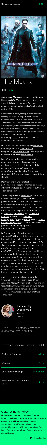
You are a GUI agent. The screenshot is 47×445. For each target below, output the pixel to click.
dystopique (23, 114)
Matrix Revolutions (19, 283)
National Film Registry (20, 272)
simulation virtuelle (13, 120)
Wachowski (26, 154)
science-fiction (26, 149)
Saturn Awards (24, 251)
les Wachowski (34, 106)
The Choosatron (8, 329)
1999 (10, 109)
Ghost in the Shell (21, 152)
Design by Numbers (11, 354)
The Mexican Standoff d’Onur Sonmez (28, 329)
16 (31, 272)
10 (14, 242)
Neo (15, 138)
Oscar (36, 242)
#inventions (39, 372)
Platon (15, 168)
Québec (26, 97)
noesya (36, 418)
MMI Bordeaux (17, 421)
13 (30, 269)
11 (39, 263)
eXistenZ (5, 363)
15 (35, 269)
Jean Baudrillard (21, 171)
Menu (41, 4)
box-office (28, 233)
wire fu (27, 220)
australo (33, 103)
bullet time (25, 196)
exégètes (9, 159)
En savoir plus (25, 317)
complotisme (13, 191)
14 (32, 269)
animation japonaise (13, 214)
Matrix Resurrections (15, 286)
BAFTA (8, 251)
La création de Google (12, 372)
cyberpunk (38, 146)
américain (5, 106)
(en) (17, 220)
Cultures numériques (10, 4)
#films (12, 90)
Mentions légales (38, 438)
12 (42, 263)
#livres (42, 354)
